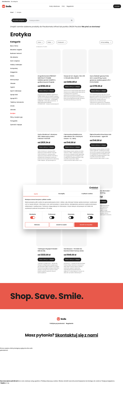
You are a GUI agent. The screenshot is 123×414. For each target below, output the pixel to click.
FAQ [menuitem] (63, 6)
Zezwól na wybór (61, 224)
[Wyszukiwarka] (42, 20)
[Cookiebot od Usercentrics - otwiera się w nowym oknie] (90, 188)
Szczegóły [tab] (61, 193)
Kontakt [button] (117, 6)
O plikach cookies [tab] (87, 193)
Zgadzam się (5, 383)
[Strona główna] (6, 6)
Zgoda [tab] (36, 194)
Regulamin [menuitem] (70, 6)
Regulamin (69, 323)
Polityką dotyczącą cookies (49, 381)
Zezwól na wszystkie (86, 224)
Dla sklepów (14, 1)
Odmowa (37, 224)
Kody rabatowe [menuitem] (54, 6)
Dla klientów (6, 1)
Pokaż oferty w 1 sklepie (46, 91)
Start (12, 12)
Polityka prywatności (57, 323)
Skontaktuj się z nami (76, 335)
